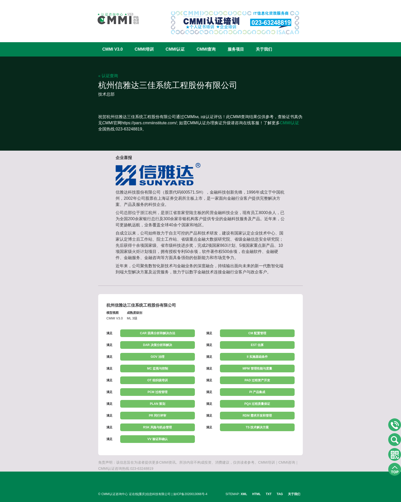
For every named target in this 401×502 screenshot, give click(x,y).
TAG (280, 494)
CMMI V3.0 (112, 49)
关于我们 (264, 49)
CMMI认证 (175, 49)
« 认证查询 (108, 76)
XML (244, 494)
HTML (256, 494)
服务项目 (236, 49)
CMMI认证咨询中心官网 (115, 18)
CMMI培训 (144, 49)
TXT (269, 494)
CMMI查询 (206, 49)
